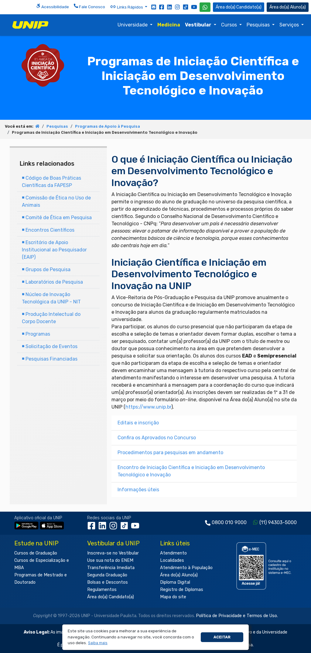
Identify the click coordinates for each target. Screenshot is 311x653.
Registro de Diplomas (181, 589)
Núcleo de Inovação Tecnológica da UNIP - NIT (51, 298)
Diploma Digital (175, 582)
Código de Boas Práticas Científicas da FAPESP (51, 181)
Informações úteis (138, 489)
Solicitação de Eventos (49, 346)
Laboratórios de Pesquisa (52, 282)
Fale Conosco (89, 6)
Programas (36, 334)
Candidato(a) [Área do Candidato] (238, 7)
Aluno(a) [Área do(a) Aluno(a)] (287, 7)
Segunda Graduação (107, 575)
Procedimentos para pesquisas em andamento (170, 452)
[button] (98, 643)
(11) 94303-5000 (278, 522)
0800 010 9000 (229, 522)
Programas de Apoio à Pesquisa (107, 126)
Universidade (133, 25)
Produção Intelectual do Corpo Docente (51, 317)
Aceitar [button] (222, 637)
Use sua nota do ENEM (110, 560)
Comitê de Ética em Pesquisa (57, 217)
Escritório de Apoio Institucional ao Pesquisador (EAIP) (54, 250)
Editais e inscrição (138, 423)
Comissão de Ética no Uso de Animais (56, 201)
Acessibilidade (52, 6)
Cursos (229, 25)
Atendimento (173, 553)
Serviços (289, 25)
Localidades (172, 560)
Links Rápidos (127, 7)
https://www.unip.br (148, 407)
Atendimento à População (186, 567)
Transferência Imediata (111, 567)
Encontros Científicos (48, 230)
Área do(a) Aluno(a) (179, 575)
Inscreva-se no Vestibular (113, 553)
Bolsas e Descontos (107, 582)
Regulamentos (102, 589)
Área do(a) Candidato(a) (110, 596)
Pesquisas (259, 25)
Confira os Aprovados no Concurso (157, 438)
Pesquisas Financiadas (49, 359)
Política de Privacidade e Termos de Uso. (237, 615)
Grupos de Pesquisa (46, 269)
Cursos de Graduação (35, 553)
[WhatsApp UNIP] (205, 7)
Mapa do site (173, 596)
